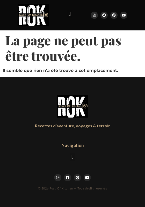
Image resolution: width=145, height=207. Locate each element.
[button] (69, 14)
